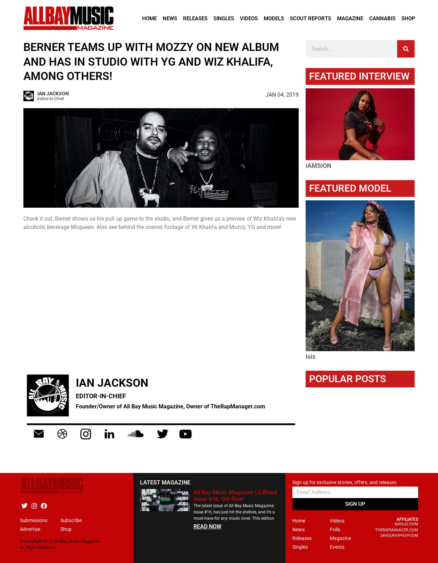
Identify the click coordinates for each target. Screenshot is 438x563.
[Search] (406, 49)
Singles (223, 18)
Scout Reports (310, 18)
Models (274, 18)
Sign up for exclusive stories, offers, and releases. (345, 482)
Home (149, 18)
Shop (408, 18)
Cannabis (382, 18)
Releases (195, 18)
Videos (249, 18)
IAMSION (318, 165)
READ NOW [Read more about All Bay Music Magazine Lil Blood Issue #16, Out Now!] (207, 526)
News (170, 18)
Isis (310, 356)
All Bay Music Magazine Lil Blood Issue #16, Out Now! (235, 495)
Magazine (350, 18)
